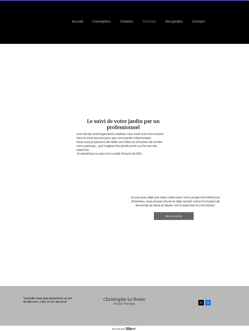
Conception (101, 21)
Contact (198, 21)
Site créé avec (125, 329)
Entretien (149, 21)
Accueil (77, 21)
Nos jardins (174, 21)
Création (126, 21)
